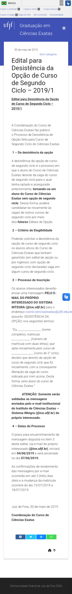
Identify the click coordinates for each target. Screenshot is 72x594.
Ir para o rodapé (9, 15)
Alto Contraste (40, 15)
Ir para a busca (51, 9)
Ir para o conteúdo (10, 9)
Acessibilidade (56, 15)
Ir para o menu (31, 9)
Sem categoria (48, 54)
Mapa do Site (24, 15)
